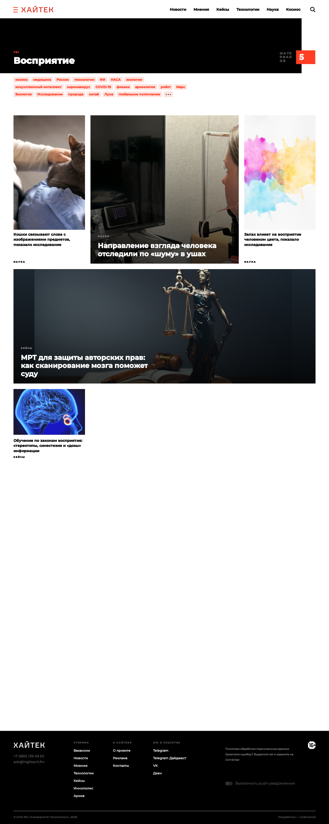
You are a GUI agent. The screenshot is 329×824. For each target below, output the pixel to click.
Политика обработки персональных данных (257, 749)
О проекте (121, 750)
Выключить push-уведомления (265, 783)
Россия (62, 80)
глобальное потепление (139, 94)
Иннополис (83, 788)
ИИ (102, 80)
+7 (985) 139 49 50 (28, 756)
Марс (180, 87)
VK (155, 766)
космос (21, 80)
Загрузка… (164, 613)
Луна (108, 94)
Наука (273, 9)
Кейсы (222, 9)
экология (134, 80)
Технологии (247, 9)
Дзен (157, 773)
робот (166, 87)
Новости (178, 9)
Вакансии (82, 750)
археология (145, 87)
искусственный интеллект (38, 87)
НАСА (116, 80)
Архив (79, 796)
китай (94, 94)
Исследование (50, 94)
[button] (15, 9)
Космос (293, 9)
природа (75, 94)
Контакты (121, 766)
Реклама (120, 758)
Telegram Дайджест (169, 758)
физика (123, 87)
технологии (84, 80)
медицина (42, 80)
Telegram (160, 750)
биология (23, 94)
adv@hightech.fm (28, 762)
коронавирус (78, 87)
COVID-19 (103, 87)
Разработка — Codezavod (297, 817)
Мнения (201, 9)
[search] (313, 9)
